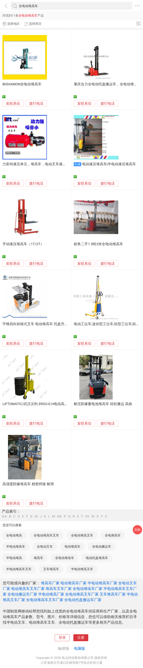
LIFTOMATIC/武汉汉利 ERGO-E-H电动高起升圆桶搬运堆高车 (49, 404)
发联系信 (13, 104)
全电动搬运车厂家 (22, 594)
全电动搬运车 (101, 546)
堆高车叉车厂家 (59, 588)
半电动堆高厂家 (51, 594)
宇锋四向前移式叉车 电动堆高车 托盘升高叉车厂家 (42, 324)
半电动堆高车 (15, 546)
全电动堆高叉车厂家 (82, 594)
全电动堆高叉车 (82, 535)
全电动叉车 (45, 546)
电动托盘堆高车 (97, 558)
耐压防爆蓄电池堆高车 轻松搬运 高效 (103, 404)
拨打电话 (36, 103)
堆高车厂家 (50, 583)
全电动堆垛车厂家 (87, 588)
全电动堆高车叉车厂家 (44, 600)
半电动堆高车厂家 (102, 583)
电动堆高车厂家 (74, 583)
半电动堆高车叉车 (18, 569)
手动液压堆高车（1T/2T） (23, 244)
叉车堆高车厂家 (113, 594)
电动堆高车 (72, 546)
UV (87, 516)
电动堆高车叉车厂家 (28, 588)
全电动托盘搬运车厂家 (82, 600)
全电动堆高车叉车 (46, 535)
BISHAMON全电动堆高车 (22, 84)
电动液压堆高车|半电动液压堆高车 (109, 164)
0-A (4, 516)
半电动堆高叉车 (82, 569)
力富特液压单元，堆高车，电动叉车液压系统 (37, 164)
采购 (137, 529)
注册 (80, 638)
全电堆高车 (113, 535)
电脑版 (79, 648)
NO (59, 516)
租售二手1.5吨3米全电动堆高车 (98, 244)
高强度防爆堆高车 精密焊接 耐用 (28, 484)
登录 (62, 638)
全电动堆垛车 (64, 558)
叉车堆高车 (51, 569)
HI (36, 516)
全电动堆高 (14, 535)
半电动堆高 (14, 558)
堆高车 (38, 558)
